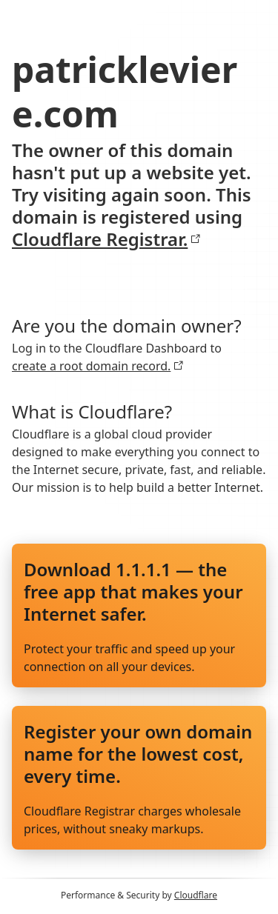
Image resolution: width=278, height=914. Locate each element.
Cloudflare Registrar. (106, 239)
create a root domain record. (98, 366)
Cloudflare (195, 895)
